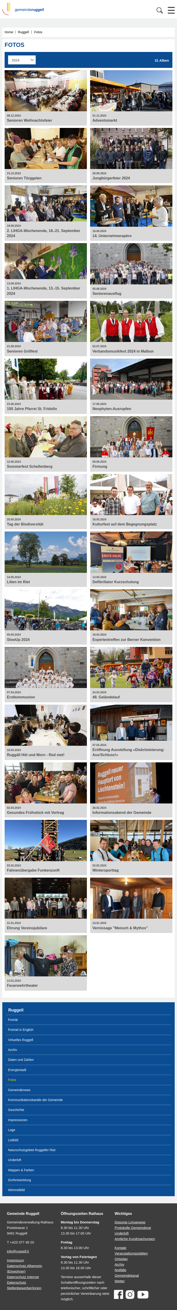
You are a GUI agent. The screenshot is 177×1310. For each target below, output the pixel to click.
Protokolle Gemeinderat (133, 1228)
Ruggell (23, 32)
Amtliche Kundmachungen (135, 1239)
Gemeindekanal (127, 1275)
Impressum (15, 1260)
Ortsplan (121, 1259)
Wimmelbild (16, 1190)
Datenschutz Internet (23, 1277)
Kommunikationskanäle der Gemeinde (35, 1100)
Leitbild (13, 1140)
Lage (11, 1130)
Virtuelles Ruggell (20, 1040)
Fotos (38, 32)
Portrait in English (20, 1030)
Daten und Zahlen (21, 1060)
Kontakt (120, 1248)
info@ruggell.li (18, 1251)
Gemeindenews (19, 1090)
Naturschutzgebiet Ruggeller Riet (31, 1150)
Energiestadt (17, 1070)
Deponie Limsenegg (130, 1222)
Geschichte (16, 1110)
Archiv (12, 1050)
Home (9, 32)
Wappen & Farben (21, 1170)
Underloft (14, 1160)
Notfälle (120, 1270)
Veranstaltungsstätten (131, 1253)
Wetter (120, 1281)
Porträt (13, 1020)
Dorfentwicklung (19, 1180)
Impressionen (17, 1120)
